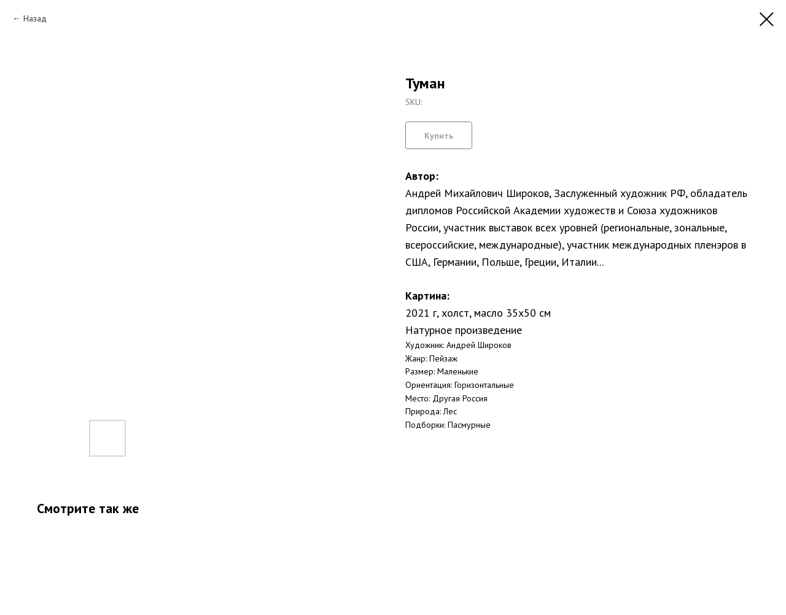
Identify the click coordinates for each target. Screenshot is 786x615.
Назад (35, 18)
